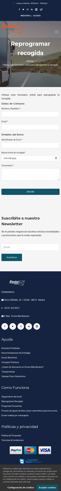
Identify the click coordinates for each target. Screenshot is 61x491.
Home (30, 61)
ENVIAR (30, 191)
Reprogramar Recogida (12, 401)
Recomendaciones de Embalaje (15, 353)
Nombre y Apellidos (11, 108)
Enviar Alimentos (9, 357)
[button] (55, 30)
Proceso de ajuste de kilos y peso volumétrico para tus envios (29, 411)
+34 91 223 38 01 (12, 308)
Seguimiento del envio (11, 396)
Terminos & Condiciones (12, 440)
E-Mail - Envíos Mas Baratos (16, 316)
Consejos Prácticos (10, 362)
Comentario (7, 165)
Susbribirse (12, 257)
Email (4, 121)
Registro (25, 16)
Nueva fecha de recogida (13, 152)
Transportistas (8, 372)
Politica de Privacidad (11, 435)
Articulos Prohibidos (10, 348)
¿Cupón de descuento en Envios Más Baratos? (22, 367)
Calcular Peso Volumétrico (13, 376)
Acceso (36, 16)
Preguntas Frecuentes (11, 406)
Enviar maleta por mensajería (14, 415)
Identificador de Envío (12, 140)
